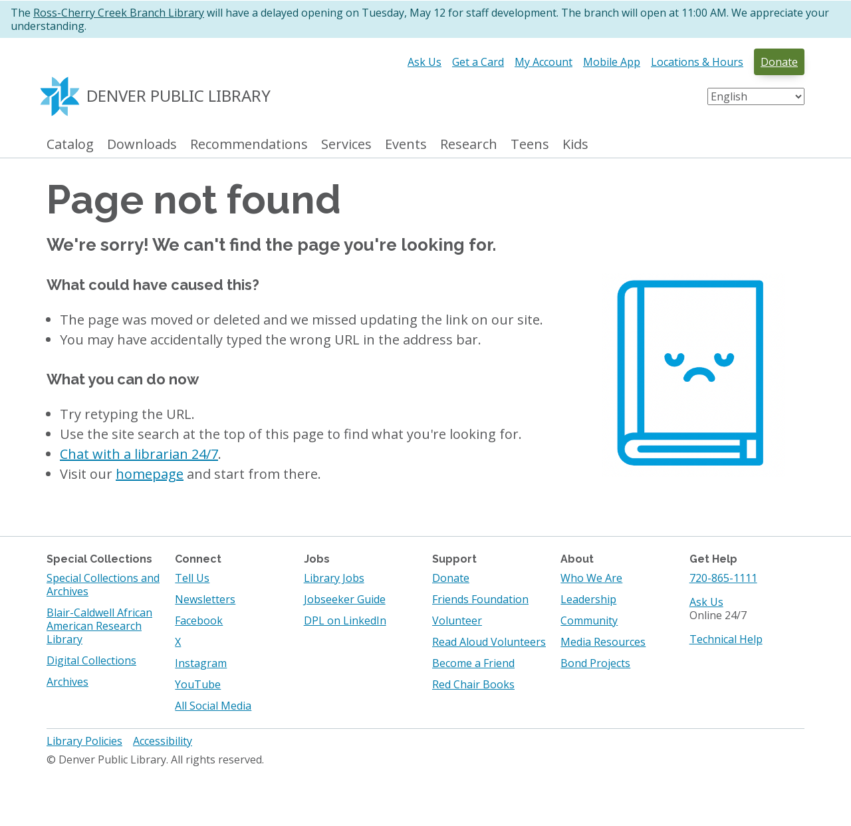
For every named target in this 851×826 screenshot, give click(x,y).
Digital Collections (91, 660)
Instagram (201, 663)
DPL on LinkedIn (345, 620)
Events (406, 144)
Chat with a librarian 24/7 (139, 454)
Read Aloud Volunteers (489, 641)
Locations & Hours (697, 62)
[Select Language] (755, 96)
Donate (779, 62)
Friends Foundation (480, 599)
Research (468, 144)
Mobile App (611, 62)
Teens (530, 144)
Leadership (588, 599)
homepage (149, 474)
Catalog (70, 144)
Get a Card (478, 62)
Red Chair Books (473, 684)
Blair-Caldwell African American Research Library (99, 625)
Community (589, 620)
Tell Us (192, 578)
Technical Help (726, 639)
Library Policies (84, 741)
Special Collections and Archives (103, 585)
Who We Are (591, 578)
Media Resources (603, 641)
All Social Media (213, 705)
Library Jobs (334, 578)
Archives (67, 681)
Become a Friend (473, 663)
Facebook (199, 620)
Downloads (142, 144)
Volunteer (457, 620)
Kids (575, 144)
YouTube (198, 684)
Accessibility (162, 741)
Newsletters (205, 599)
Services (346, 144)
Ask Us (424, 62)
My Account (543, 62)
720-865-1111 (723, 578)
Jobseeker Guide (345, 599)
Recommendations (249, 144)
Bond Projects (595, 663)
